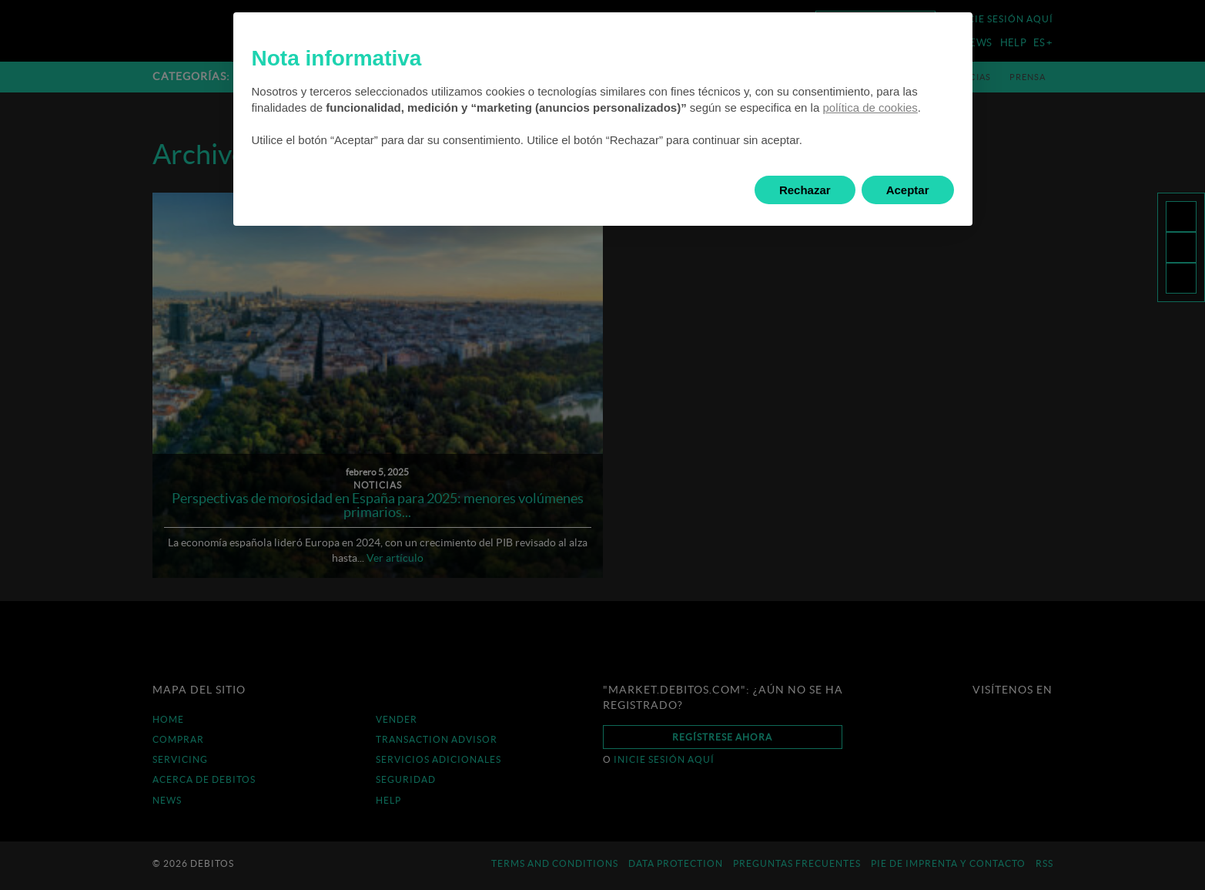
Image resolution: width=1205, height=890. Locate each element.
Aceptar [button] (907, 189)
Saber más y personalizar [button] (346, 189)
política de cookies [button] (869, 107)
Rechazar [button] (805, 189)
